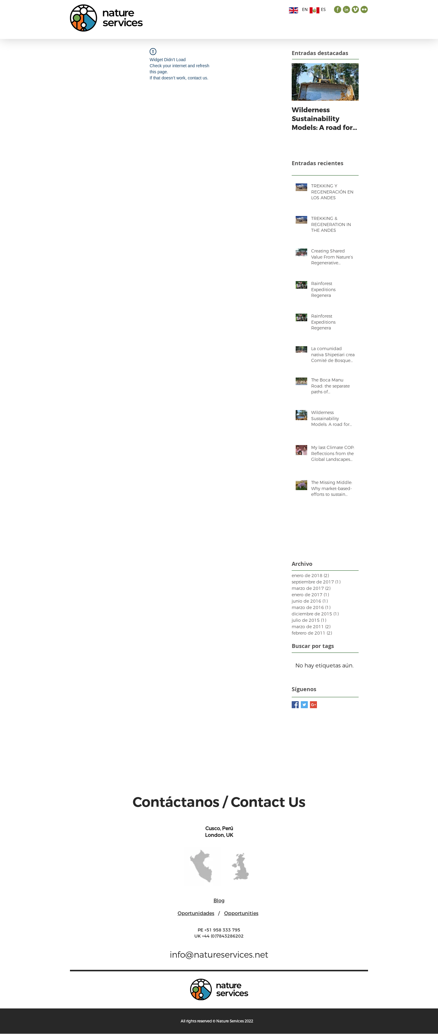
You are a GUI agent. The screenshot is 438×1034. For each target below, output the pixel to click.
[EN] (305, 9)
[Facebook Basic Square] (295, 704)
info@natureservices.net (219, 955)
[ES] (323, 9)
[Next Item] (349, 82)
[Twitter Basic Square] (304, 704)
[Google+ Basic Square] (313, 704)
